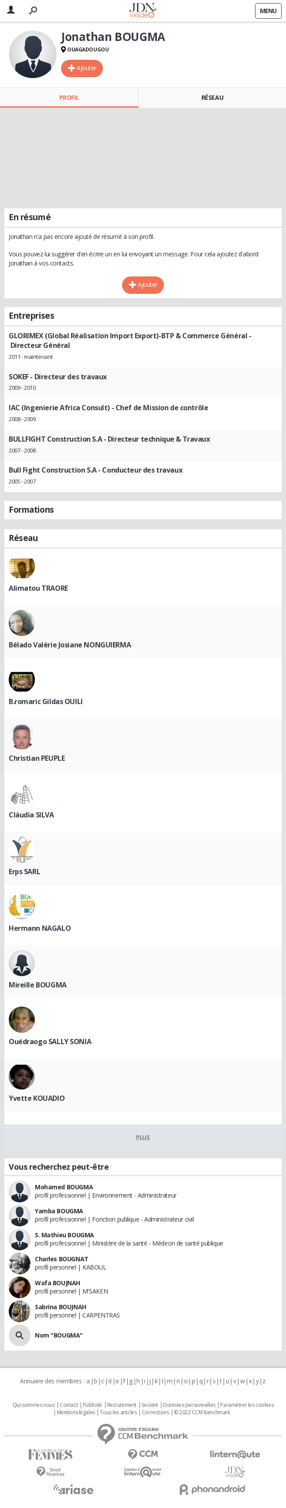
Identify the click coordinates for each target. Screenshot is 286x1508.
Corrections (155, 1412)
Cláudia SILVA (31, 815)
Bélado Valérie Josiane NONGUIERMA (70, 645)
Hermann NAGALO (40, 928)
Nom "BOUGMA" (59, 1335)
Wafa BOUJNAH (57, 1283)
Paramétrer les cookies (246, 1405)
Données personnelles (189, 1405)
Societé (150, 1405)
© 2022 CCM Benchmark (202, 1412)
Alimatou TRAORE (38, 588)
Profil (69, 97)
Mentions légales (76, 1412)
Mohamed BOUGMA (64, 1187)
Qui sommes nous (34, 1405)
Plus (143, 1137)
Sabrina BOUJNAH (60, 1307)
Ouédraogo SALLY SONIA (50, 1041)
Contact (69, 1405)
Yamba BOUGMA (59, 1211)
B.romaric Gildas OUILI (46, 701)
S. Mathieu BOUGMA (64, 1235)
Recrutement (121, 1405)
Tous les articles (118, 1412)
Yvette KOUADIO (37, 1098)
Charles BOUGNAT (62, 1259)
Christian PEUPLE (37, 758)
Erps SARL (24, 871)
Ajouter (86, 68)
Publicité (92, 1405)
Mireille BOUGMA (38, 985)
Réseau (212, 97)
